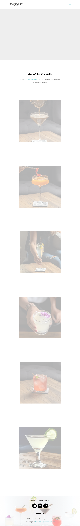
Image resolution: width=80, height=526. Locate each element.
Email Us (40, 513)
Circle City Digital (40, 522)
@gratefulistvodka (31, 79)
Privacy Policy (50, 522)
